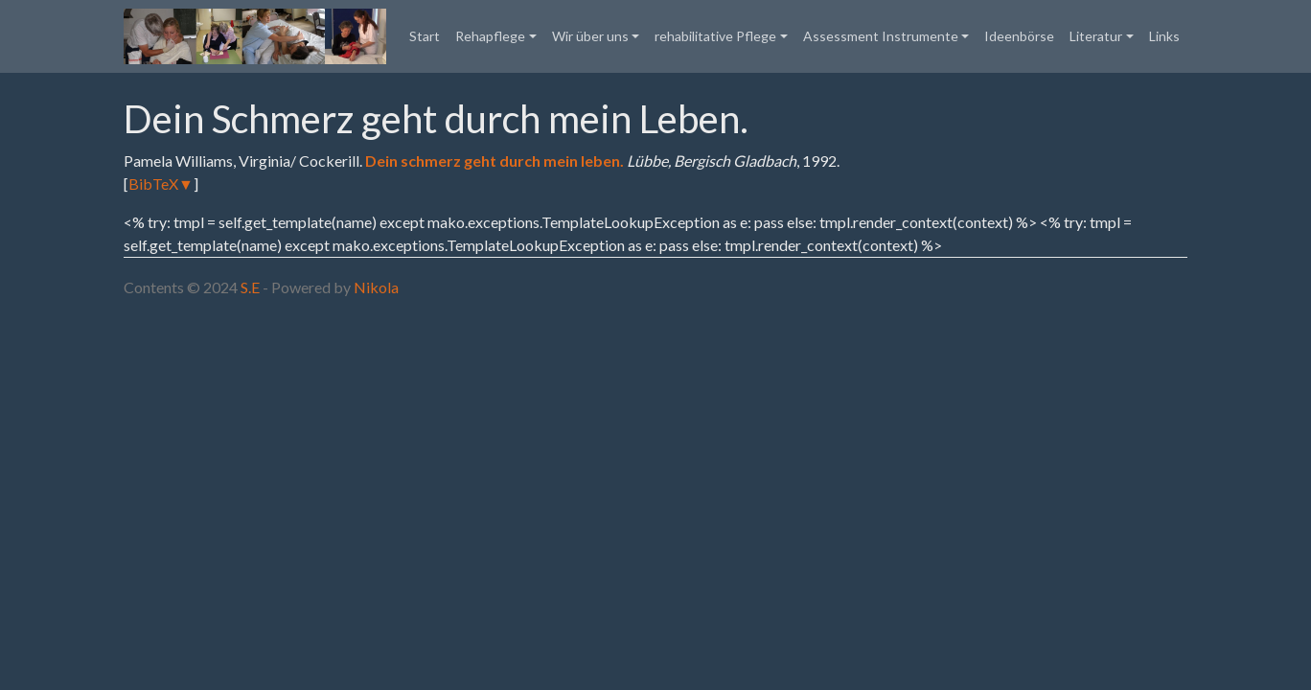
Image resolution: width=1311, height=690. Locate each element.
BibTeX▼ (161, 183)
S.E (250, 287)
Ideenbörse (1019, 36)
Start (424, 36)
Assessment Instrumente (880, 36)
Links (1164, 36)
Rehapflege (490, 36)
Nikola (376, 287)
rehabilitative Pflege (715, 36)
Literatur (1096, 36)
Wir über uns (590, 36)
